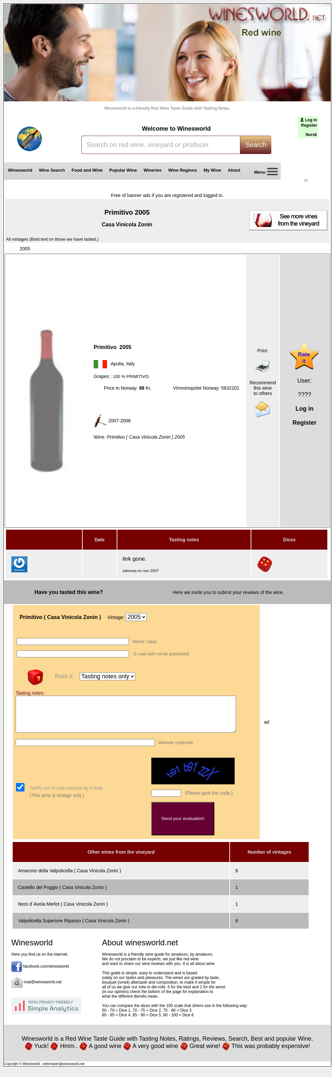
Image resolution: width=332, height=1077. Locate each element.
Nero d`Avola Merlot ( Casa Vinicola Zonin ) (63, 911)
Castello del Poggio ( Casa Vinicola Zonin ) (62, 894)
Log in (311, 120)
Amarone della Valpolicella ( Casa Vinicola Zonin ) (69, 877)
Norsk (311, 134)
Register (309, 125)
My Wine (212, 170)
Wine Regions (182, 170)
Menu (263, 172)
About (235, 170)
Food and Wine (87, 170)
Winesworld (20, 170)
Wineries (153, 170)
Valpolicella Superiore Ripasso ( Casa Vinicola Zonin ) (73, 927)
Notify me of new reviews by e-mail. (66, 795)
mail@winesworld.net (43, 989)
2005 (25, 248)
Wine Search (52, 170)
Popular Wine (123, 170)
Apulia (117, 363)
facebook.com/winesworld (46, 973)
